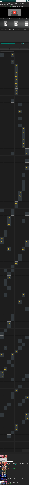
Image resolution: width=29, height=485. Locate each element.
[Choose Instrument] (18, 29)
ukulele (8, 29)
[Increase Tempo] (7, 18)
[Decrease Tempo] (1, 18)
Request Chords (9, 461)
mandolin (10, 29)
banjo (13, 29)
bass (16, 29)
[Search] (25, 1)
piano (5, 29)
